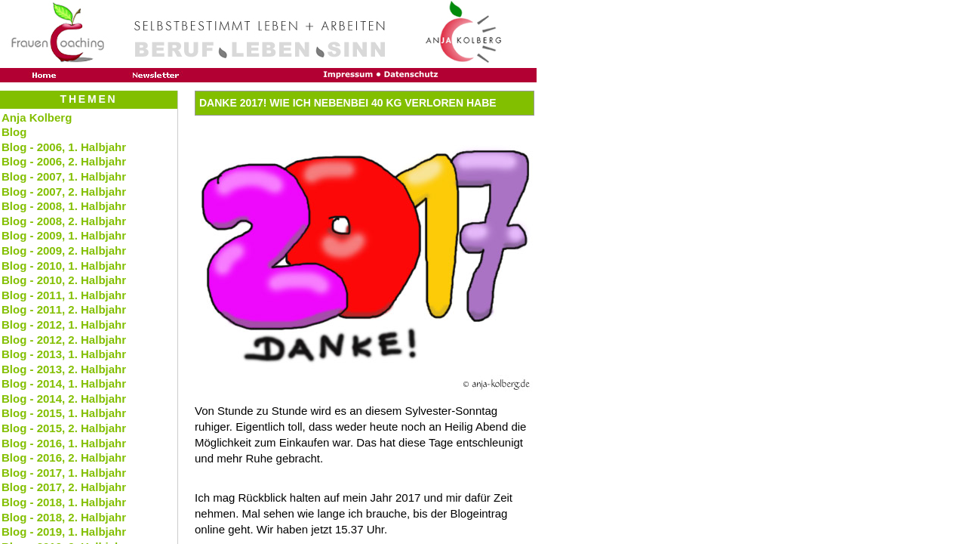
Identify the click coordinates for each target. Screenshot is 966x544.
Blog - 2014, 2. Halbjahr (64, 398)
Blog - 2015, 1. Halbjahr (64, 412)
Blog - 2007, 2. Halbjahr (64, 191)
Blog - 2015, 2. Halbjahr (64, 428)
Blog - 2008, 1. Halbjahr (64, 205)
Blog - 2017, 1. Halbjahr (64, 472)
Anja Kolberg (37, 117)
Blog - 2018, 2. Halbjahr (64, 517)
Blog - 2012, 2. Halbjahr (64, 339)
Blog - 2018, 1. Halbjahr (64, 502)
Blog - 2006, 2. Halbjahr (64, 161)
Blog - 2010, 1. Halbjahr (64, 265)
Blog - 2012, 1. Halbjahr (64, 324)
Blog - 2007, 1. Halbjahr (64, 176)
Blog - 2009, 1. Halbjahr (64, 235)
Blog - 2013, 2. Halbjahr (64, 369)
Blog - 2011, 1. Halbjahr (64, 295)
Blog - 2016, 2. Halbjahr (64, 457)
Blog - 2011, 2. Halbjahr (64, 309)
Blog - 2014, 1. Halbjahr (64, 383)
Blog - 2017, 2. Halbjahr (64, 487)
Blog (14, 131)
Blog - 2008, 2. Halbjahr (64, 221)
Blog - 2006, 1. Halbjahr (64, 147)
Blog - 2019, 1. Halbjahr (64, 531)
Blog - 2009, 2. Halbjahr (64, 250)
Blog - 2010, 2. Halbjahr (64, 280)
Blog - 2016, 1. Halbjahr (64, 443)
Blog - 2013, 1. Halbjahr (64, 354)
